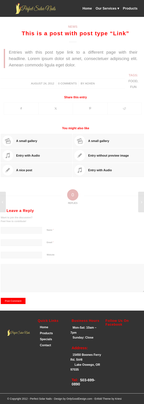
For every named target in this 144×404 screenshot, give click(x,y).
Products (46, 333)
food (132, 81)
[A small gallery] (141, 202)
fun (133, 87)
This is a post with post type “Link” (75, 33)
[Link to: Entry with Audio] (36, 155)
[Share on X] (56, 108)
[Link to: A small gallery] (36, 141)
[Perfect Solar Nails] (35, 8)
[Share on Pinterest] (90, 108)
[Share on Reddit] (124, 108)
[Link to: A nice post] (36, 170)
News (72, 27)
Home (43, 327)
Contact (45, 345)
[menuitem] (87, 8)
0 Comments (67, 83)
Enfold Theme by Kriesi (108, 398)
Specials (46, 339)
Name (50, 229)
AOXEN (90, 83)
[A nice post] (3, 202)
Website (51, 255)
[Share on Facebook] (21, 108)
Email (50, 242)
